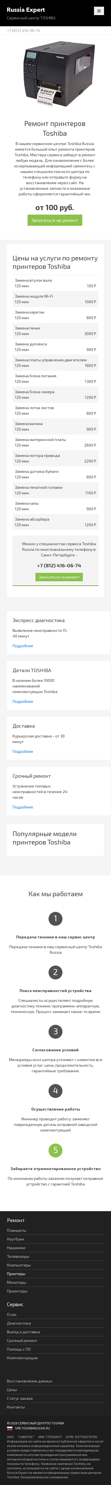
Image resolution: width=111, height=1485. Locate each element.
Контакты (16, 1407)
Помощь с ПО (19, 1349)
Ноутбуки (15, 1239)
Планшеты (16, 1230)
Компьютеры (19, 1265)
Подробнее (23, 645)
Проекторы (17, 1291)
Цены (12, 1389)
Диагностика (19, 1323)
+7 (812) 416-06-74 (23, 30)
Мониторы (16, 1282)
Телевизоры (18, 1256)
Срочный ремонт (22, 1340)
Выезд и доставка (23, 1331)
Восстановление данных (29, 1381)
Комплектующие (22, 1357)
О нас (12, 1314)
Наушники (16, 1247)
